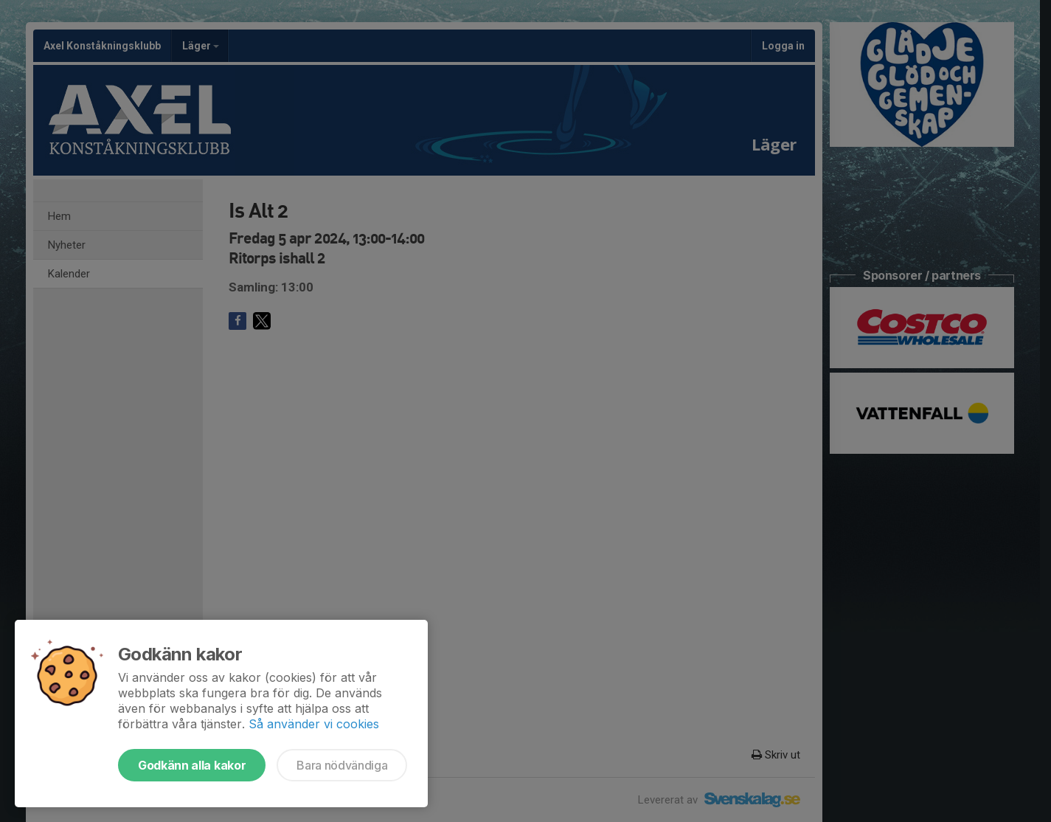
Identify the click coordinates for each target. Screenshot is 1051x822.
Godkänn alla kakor (192, 765)
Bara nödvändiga (341, 765)
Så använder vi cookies (314, 723)
